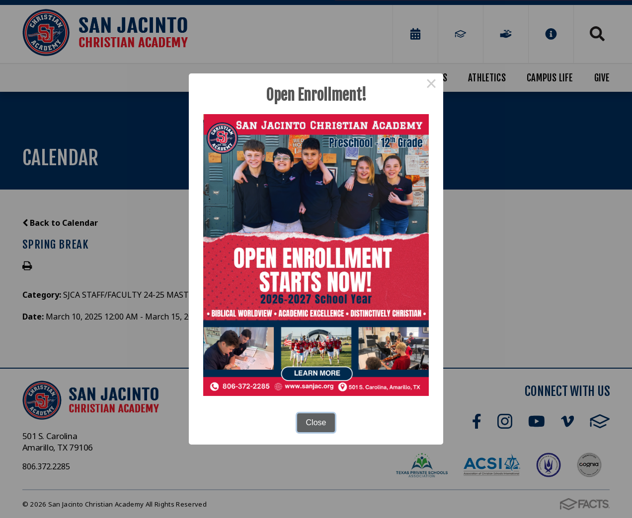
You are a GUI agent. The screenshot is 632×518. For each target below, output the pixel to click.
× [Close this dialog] (431, 85)
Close (316, 422)
